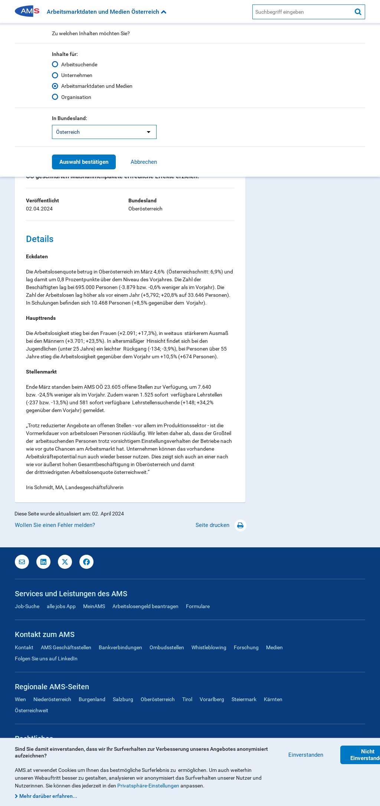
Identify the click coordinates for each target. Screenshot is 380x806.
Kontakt (24, 647)
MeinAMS (94, 606)
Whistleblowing (208, 647)
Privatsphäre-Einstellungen (148, 786)
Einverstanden (305, 755)
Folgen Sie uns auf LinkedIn (46, 658)
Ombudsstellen (167, 647)
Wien (20, 699)
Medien (274, 647)
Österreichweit (31, 710)
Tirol (187, 699)
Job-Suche (27, 606)
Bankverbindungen (120, 647)
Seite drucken (221, 525)
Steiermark (244, 699)
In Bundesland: (69, 118)
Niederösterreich (52, 699)
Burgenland (92, 699)
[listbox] (104, 132)
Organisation (76, 97)
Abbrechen (144, 162)
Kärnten (273, 699)
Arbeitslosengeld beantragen (145, 606)
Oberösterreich (158, 699)
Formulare (198, 606)
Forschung (246, 647)
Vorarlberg (212, 699)
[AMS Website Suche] (301, 11)
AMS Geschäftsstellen (66, 647)
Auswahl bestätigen (83, 162)
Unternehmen (76, 75)
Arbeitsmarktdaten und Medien (96, 86)
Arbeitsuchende (79, 64)
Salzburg (123, 699)
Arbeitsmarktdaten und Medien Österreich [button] (107, 11)
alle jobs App (61, 606)
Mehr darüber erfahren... (48, 796)
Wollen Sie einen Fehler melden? (55, 525)
